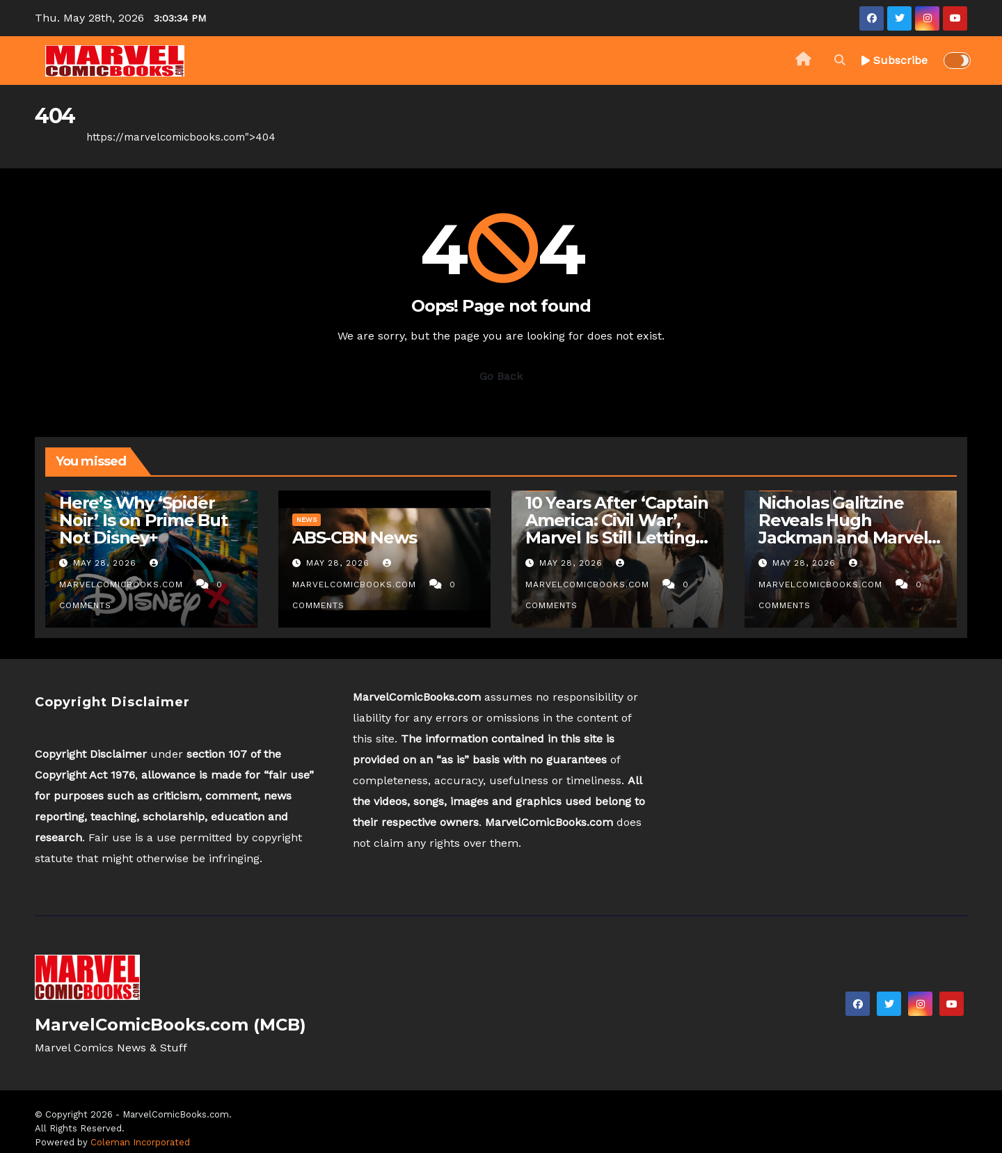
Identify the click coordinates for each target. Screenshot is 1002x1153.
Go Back (501, 376)
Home (50, 137)
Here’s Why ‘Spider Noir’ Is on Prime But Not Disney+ (143, 520)
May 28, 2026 (106, 563)
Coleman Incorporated (140, 1142)
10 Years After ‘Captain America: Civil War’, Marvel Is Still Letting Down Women (616, 529)
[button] (839, 60)
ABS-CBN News (354, 537)
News (306, 519)
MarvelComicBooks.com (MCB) (170, 1025)
